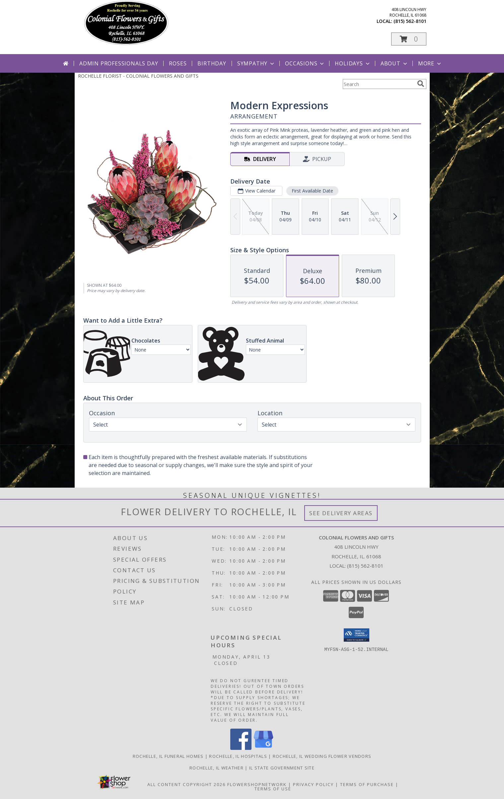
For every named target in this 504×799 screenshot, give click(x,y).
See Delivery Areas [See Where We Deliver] (341, 513)
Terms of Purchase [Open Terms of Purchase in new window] (367, 784)
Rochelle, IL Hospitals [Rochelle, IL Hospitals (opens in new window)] (238, 756)
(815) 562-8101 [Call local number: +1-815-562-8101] (410, 21)
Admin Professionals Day (118, 63)
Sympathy (256, 63)
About (394, 63)
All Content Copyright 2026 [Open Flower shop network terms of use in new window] (186, 784)
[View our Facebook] (241, 748)
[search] (420, 83)
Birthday (211, 63)
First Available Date (312, 191)
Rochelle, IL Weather (216, 768)
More (430, 63)
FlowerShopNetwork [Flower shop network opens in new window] (257, 784)
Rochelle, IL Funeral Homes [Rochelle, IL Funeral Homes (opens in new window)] (168, 756)
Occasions (305, 63)
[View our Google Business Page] (263, 748)
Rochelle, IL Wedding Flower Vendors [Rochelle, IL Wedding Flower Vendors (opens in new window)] (322, 756)
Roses (177, 63)
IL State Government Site (282, 768)
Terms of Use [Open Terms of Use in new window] (272, 789)
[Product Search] (378, 84)
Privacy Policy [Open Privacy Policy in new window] (313, 784)
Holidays (353, 63)
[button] (408, 39)
